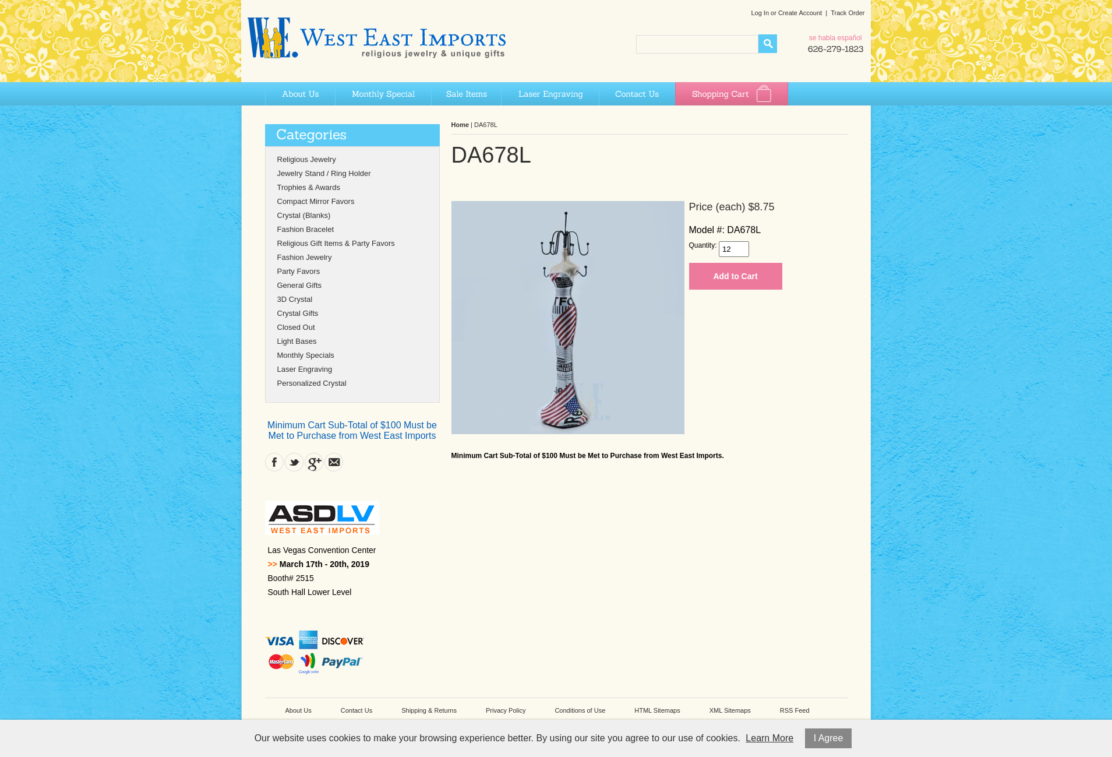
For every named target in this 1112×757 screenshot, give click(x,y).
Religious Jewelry (306, 159)
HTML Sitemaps (657, 710)
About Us (300, 93)
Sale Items (466, 93)
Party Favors (298, 271)
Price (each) (717, 207)
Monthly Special (383, 93)
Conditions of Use (580, 710)
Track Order (847, 12)
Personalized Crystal (312, 383)
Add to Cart (735, 276)
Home (460, 124)
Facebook (274, 462)
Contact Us (637, 93)
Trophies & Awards (308, 187)
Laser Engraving (550, 93)
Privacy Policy (505, 710)
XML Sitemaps (730, 710)
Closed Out (296, 327)
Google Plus (314, 462)
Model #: (707, 230)
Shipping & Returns (429, 710)
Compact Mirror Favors (316, 201)
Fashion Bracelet (305, 229)
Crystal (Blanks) (304, 215)
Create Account (800, 12)
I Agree (828, 738)
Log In (760, 12)
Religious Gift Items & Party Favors (336, 243)
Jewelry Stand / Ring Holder (324, 173)
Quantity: (703, 245)
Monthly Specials (305, 355)
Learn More (769, 738)
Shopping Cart (731, 93)
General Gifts (299, 285)
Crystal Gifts (298, 313)
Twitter (294, 462)
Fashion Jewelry (304, 257)
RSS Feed (795, 710)
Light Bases (297, 341)
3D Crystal (295, 299)
